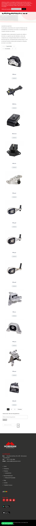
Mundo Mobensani (8, 475)
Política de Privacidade (10, 477)
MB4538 (14, 222)
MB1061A (14, 133)
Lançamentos (8, 473)
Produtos (6, 471)
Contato (6, 482)
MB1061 (14, 163)
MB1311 (14, 311)
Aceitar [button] (24, 9)
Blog (5, 480)
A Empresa (6, 468)
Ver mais (14, 78)
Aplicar (4, 419)
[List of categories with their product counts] (9, 425)
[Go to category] (18, 425)
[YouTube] (13, 500)
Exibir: (6, 48)
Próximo (20, 409)
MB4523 (14, 341)
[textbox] (15, 417)
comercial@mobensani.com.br (14, 461)
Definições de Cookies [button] (16, 9)
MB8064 (14, 104)
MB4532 (14, 371)
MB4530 (14, 193)
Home (3, 16)
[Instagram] (7, 500)
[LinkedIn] (10, 500)
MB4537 (14, 252)
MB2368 (14, 401)
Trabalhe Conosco (8, 485)
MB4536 (14, 282)
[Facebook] (3, 500)
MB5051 (14, 74)
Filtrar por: (7, 46)
